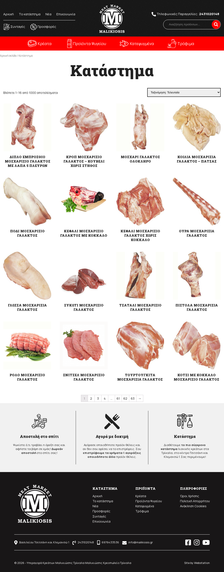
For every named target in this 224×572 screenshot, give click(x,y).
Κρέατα (44, 43)
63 (133, 398)
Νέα (48, 14)
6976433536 (108, 542)
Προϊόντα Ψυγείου (89, 43)
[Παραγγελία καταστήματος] (184, 92)
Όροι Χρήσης (189, 496)
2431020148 (209, 14)
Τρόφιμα (185, 43)
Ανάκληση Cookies (193, 506)
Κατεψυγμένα (142, 43)
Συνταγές (99, 516)
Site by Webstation (197, 563)
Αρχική (8, 14)
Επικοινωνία (65, 14)
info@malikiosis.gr (137, 542)
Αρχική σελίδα (8, 56)
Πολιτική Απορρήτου (195, 501)
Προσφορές (101, 511)
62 (125, 398)
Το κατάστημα (29, 14)
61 (118, 398)
